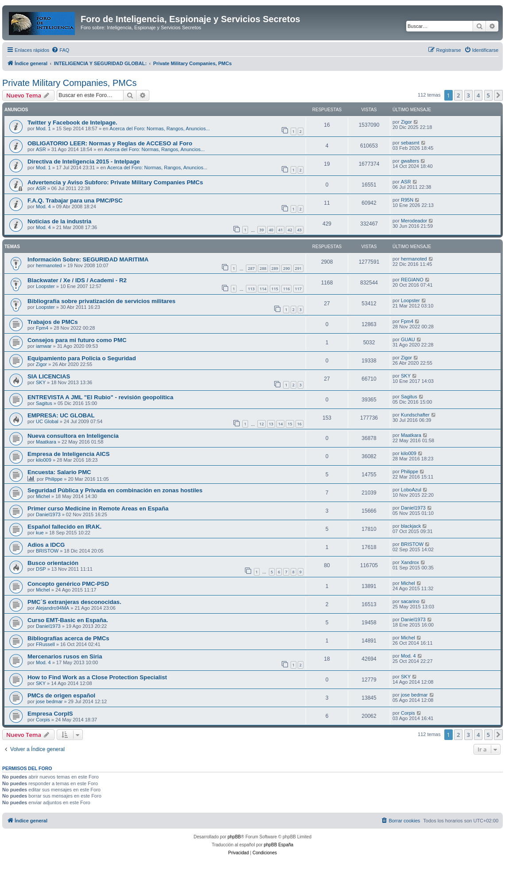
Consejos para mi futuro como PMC (76, 340)
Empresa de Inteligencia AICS (68, 454)
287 (251, 268)
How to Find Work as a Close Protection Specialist (97, 677)
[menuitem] (60, 50)
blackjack (411, 526)
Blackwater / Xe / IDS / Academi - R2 (77, 280)
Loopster (45, 286)
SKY (41, 382)
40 (271, 230)
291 (298, 268)
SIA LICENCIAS (48, 376)
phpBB (234, 836)
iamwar (43, 346)
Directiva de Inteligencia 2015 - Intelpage (83, 161)
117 (298, 289)
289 (275, 268)
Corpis (43, 719)
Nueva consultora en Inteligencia (73, 435)
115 (275, 289)
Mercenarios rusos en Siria (64, 656)
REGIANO (412, 279)
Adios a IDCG (46, 544)
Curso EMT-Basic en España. (67, 620)
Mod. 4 (43, 206)
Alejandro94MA (52, 608)
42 (289, 230)
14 (280, 424)
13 (271, 424)
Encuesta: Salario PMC (59, 472)
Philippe (53, 479)
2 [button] (458, 95)
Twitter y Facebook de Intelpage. (72, 122)
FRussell (45, 644)
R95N (407, 199)
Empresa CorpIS (50, 713)
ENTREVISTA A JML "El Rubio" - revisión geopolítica (100, 397)
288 (263, 268)
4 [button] (478, 95)
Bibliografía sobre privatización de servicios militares (101, 301)
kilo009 (43, 460)
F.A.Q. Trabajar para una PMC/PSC (75, 200)
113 (251, 289)
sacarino (410, 601)
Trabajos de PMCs (52, 322)
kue (40, 532)
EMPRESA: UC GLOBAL (61, 415)
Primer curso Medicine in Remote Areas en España (97, 508)
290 (286, 268)
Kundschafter (415, 414)
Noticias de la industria (59, 221)
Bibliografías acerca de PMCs (68, 638)
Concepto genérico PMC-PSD (68, 583)
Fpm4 (42, 328)
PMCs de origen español (61, 695)
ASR (41, 149)
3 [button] (468, 95)
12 (261, 424)
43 (299, 230)
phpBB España (278, 844)
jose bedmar (49, 701)
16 (299, 424)
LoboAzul (411, 489)
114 (263, 289)
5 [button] (488, 95)
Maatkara (46, 441)
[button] (498, 95)
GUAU (408, 339)
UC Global (47, 421)
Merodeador (414, 220)
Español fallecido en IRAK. (64, 526)
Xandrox (410, 562)
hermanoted (49, 265)
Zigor (406, 122)
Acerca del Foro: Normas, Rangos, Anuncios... (159, 128)
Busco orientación (52, 563)
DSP (41, 569)
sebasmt (410, 142)
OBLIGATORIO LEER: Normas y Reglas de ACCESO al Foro (109, 143)
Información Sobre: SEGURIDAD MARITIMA (87, 259)
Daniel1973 (48, 514)
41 (280, 230)
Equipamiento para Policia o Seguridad (81, 358)
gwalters (410, 161)
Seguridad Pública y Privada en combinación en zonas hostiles (114, 490)
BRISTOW (47, 550)
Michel (43, 496)
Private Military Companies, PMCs (69, 83)
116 (286, 289)
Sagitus (44, 403)
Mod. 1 (43, 128)
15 (289, 424)
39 (261, 230)
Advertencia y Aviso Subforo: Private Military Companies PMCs (115, 182)
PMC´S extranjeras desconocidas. (74, 602)
